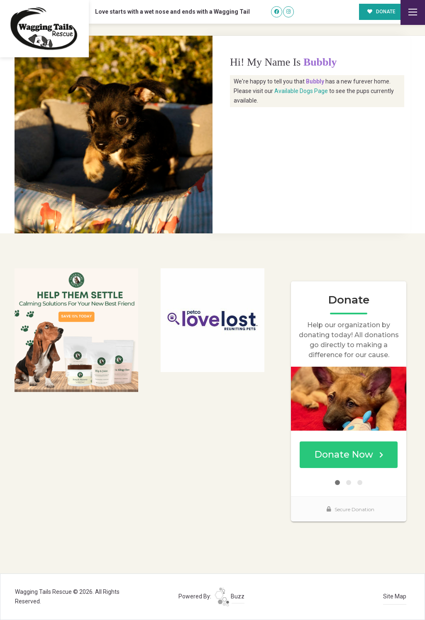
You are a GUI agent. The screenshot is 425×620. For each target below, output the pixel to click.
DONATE (381, 12)
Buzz (229, 596)
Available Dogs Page (301, 91)
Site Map (394, 596)
